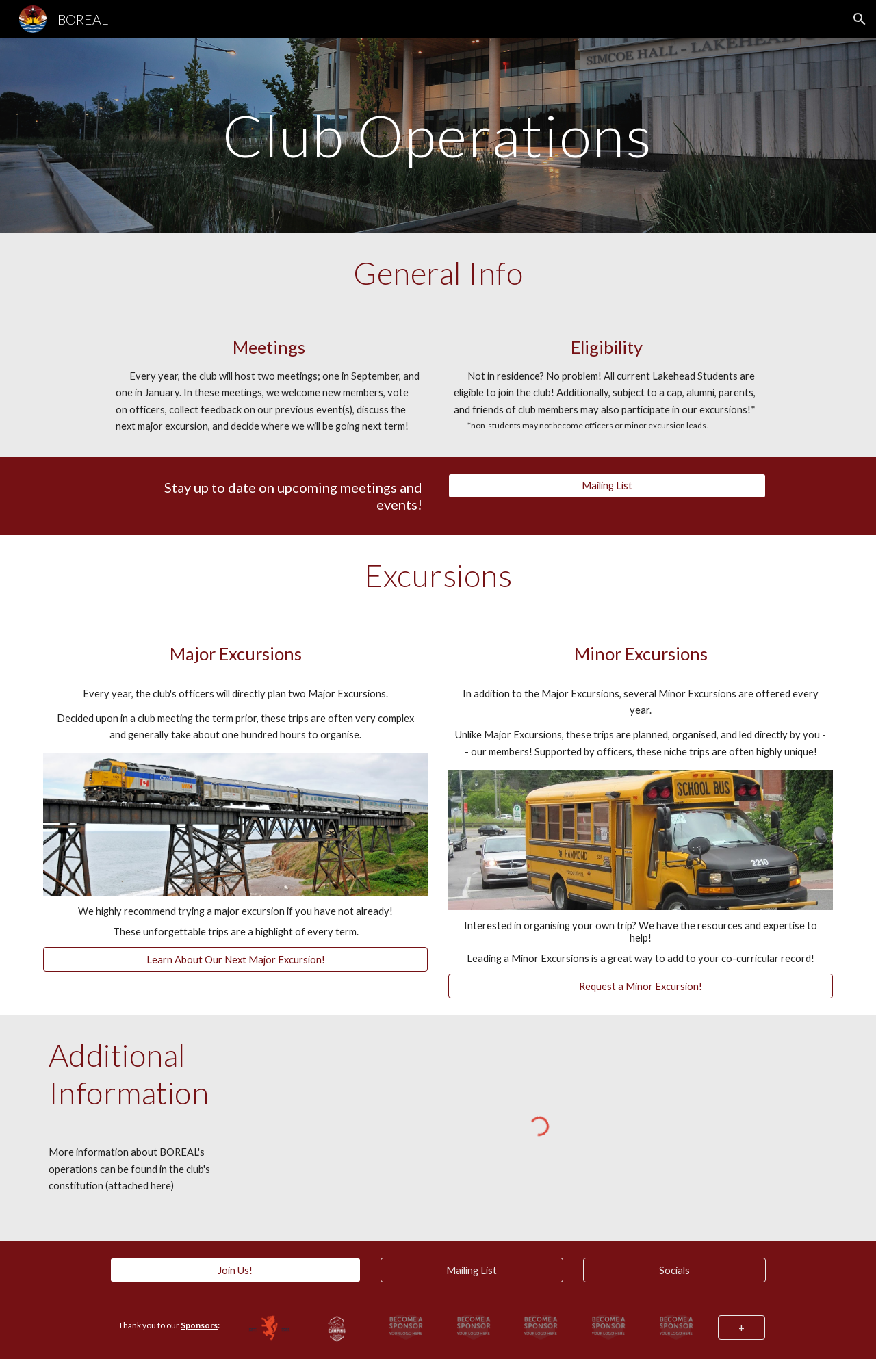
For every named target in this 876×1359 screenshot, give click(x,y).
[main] (438, 135)
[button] (859, 19)
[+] (741, 1327)
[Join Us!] (235, 1270)
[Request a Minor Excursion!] (640, 986)
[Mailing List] (607, 486)
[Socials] (674, 1270)
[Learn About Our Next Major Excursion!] (235, 959)
